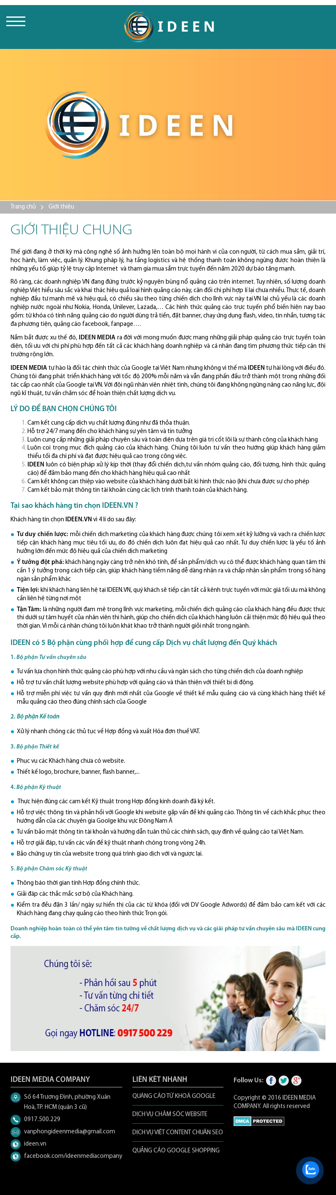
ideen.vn (35, 1144)
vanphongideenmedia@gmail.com (69, 1132)
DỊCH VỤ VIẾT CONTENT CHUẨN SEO (177, 1133)
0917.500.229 (42, 1119)
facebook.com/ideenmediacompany (73, 1156)
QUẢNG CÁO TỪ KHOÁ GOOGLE (173, 1096)
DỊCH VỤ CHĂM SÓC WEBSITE (169, 1114)
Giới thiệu (61, 207)
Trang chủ (23, 207)
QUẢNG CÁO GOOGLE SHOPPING (176, 1151)
